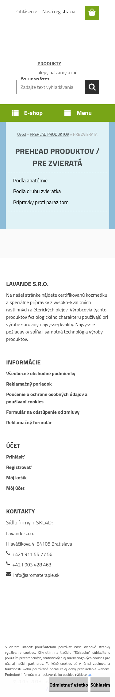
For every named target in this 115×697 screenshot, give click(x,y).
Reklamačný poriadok (29, 383)
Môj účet (15, 488)
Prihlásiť (15, 456)
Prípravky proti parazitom (41, 202)
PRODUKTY (49, 63)
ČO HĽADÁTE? (35, 79)
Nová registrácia (58, 11)
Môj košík (16, 477)
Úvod (21, 134)
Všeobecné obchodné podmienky (40, 373)
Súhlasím (100, 684)
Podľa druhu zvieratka (37, 191)
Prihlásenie (26, 11)
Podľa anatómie (30, 181)
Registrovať (18, 467)
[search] (92, 87)
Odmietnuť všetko (68, 684)
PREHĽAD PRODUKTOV (49, 134)
